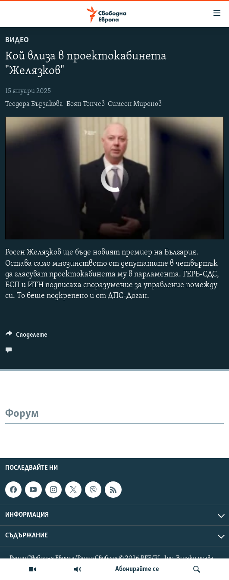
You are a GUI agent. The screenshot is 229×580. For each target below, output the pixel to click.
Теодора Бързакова (34, 104)
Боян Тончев (85, 104)
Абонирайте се (137, 569)
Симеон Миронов (135, 104)
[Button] (26, 337)
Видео (17, 40)
